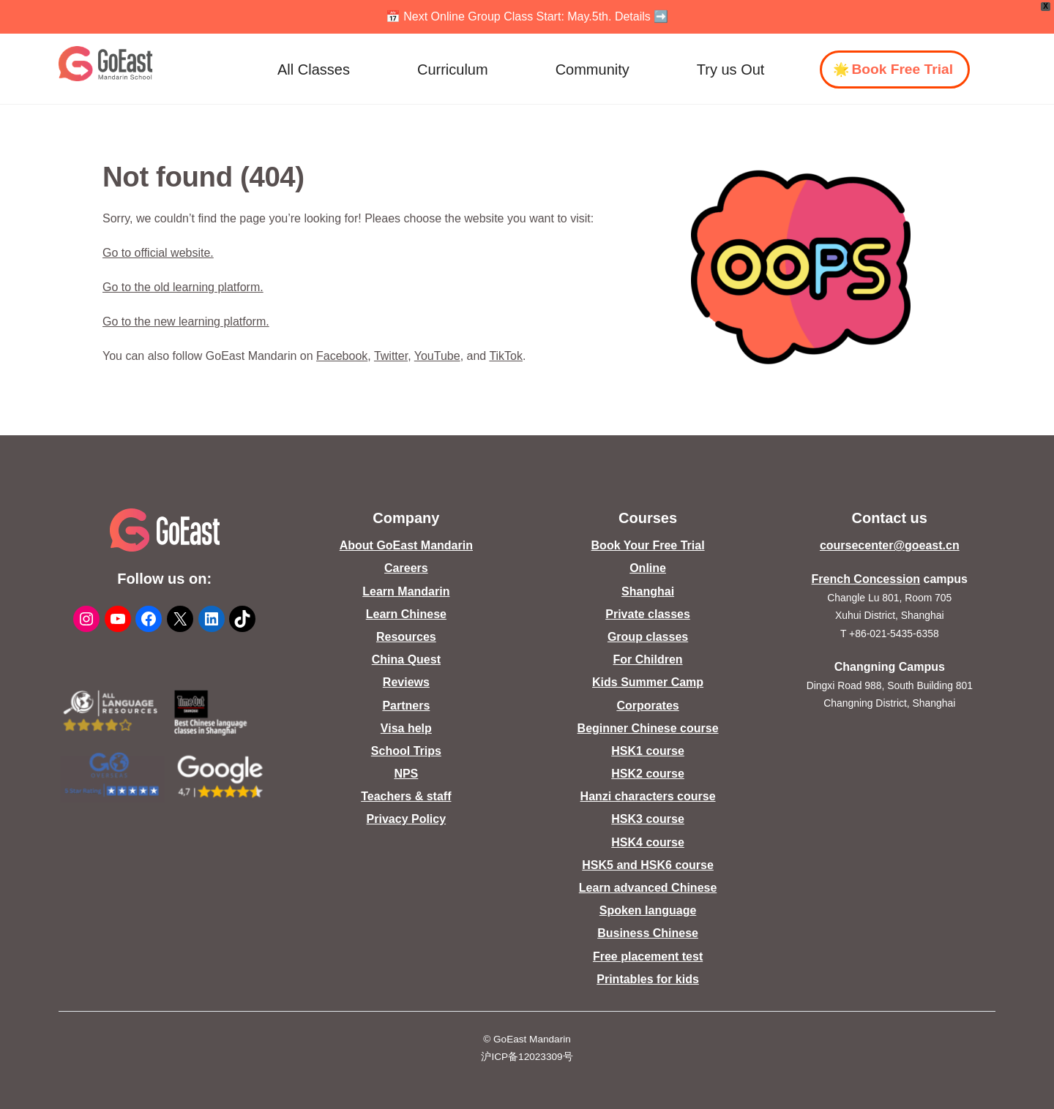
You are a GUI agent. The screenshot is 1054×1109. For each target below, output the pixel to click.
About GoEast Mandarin (406, 545)
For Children (648, 659)
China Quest (406, 659)
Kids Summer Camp (647, 682)
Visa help (406, 728)
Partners (406, 705)
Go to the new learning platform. (185, 321)
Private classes (647, 614)
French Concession (866, 579)
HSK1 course (647, 751)
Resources (406, 637)
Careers (406, 568)
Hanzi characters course (648, 796)
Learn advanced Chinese (648, 887)
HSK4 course (647, 842)
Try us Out (731, 69)
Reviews (406, 682)
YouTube (437, 356)
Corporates (647, 705)
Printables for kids (648, 979)
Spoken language (647, 910)
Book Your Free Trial (648, 545)
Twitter (391, 356)
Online (647, 568)
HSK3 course (647, 819)
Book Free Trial (902, 69)
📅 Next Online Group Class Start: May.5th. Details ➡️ (527, 16)
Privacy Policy (406, 819)
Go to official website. (158, 253)
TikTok (506, 356)
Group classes (648, 637)
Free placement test (648, 956)
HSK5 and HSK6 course (648, 865)
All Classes (313, 69)
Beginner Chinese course (648, 728)
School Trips (406, 751)
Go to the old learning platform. (183, 287)
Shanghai (647, 591)
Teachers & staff (406, 796)
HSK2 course (647, 773)
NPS (406, 773)
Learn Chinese (406, 614)
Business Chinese (647, 933)
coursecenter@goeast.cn (890, 545)
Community (592, 69)
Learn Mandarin (405, 591)
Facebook (341, 356)
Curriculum (452, 69)
